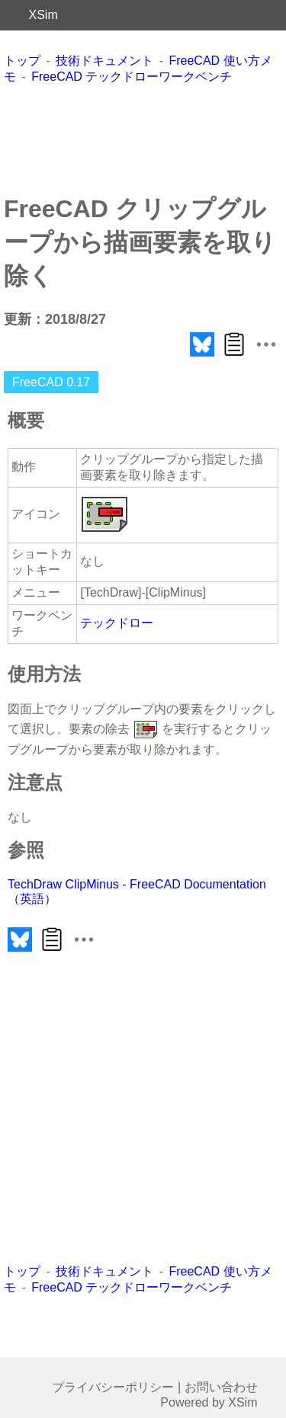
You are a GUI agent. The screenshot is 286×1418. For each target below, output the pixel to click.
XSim (43, 14)
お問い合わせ (221, 1387)
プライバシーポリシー (113, 1387)
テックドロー (116, 622)
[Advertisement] (143, 139)
